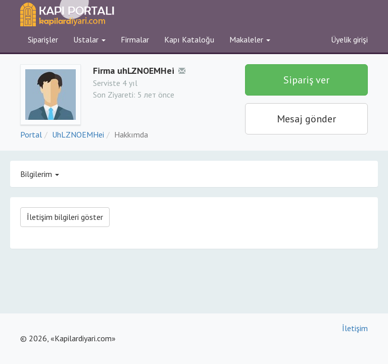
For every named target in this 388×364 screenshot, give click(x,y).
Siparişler (43, 39)
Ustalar (89, 39)
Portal (31, 134)
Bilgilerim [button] (39, 174)
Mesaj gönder (306, 118)
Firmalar (135, 39)
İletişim (355, 328)
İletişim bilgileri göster (65, 217)
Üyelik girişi (349, 39)
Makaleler (249, 39)
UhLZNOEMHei (78, 134)
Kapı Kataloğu (189, 39)
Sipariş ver (306, 79)
